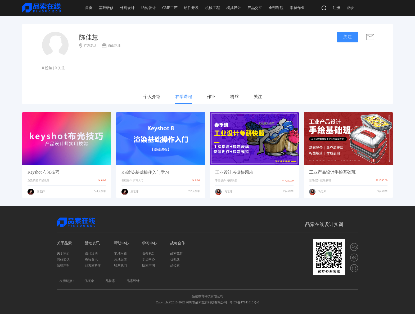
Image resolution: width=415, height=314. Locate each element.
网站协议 (63, 259)
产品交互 (254, 8)
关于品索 (64, 243)
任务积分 (148, 253)
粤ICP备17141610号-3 (244, 302)
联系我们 (120, 265)
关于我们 (63, 253)
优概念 (175, 259)
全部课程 (276, 8)
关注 (258, 96)
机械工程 (212, 8)
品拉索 (175, 265)
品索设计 (133, 281)
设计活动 (91, 253)
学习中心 (149, 243)
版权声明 (148, 265)
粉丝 (234, 96)
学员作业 (297, 8)
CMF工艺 (170, 8)
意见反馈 (120, 259)
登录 (350, 8)
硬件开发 (191, 8)
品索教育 (176, 253)
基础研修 (106, 8)
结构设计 (148, 8)
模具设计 (233, 8)
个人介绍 (151, 96)
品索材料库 (93, 265)
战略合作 (177, 243)
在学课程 (183, 96)
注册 (336, 8)
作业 (211, 96)
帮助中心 (121, 243)
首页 (88, 8)
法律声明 (63, 265)
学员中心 (148, 259)
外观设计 (127, 8)
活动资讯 (92, 243)
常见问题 (120, 253)
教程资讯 (91, 259)
